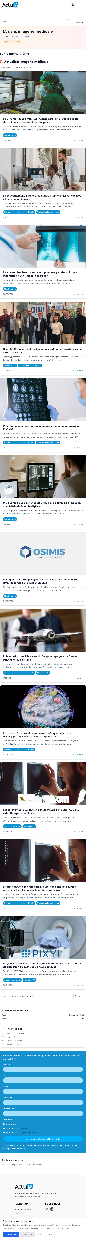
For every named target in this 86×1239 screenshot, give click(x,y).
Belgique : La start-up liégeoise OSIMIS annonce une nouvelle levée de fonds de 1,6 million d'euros (41, 581)
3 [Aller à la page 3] (75, 996)
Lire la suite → (77, 140)
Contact (18, 1213)
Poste (5, 1086)
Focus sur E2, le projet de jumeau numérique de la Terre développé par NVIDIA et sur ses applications (37, 734)
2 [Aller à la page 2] (71, 996)
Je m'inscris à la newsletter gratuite (43, 1139)
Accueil (4, 21)
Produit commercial (12, 826)
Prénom (6, 1064)
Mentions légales (23, 1209)
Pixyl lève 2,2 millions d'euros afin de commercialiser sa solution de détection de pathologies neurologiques (42, 965)
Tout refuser (27, 1234)
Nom (5, 1075)
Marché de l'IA (10, 135)
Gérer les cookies (45, 1234)
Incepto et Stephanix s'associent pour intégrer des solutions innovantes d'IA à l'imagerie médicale (40, 274)
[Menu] (81, 4)
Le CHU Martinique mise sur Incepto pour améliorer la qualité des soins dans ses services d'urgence (40, 120)
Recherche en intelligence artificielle (19, 212)
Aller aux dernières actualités (16, 36)
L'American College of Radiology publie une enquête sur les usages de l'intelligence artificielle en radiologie (39, 888)
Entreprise (7, 1097)
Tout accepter (11, 1234)
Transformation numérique (48, 212)
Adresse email (9, 1108)
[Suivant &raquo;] (79, 996)
